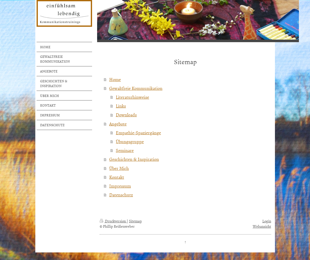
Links (121, 105)
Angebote (118, 123)
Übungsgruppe (130, 141)
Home (115, 79)
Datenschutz (121, 194)
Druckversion (113, 221)
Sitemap (135, 221)
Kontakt (116, 177)
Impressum (120, 186)
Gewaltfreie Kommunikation (135, 88)
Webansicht (262, 226)
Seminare (125, 150)
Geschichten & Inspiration (134, 159)
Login (266, 221)
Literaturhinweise (132, 97)
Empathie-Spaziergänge (138, 132)
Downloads (126, 114)
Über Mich (119, 168)
